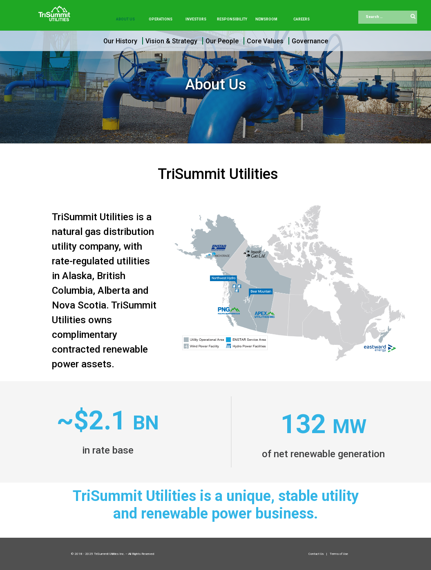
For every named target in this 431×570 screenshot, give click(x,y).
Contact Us (316, 554)
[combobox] (387, 17)
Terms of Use (339, 554)
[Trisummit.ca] (55, 10)
